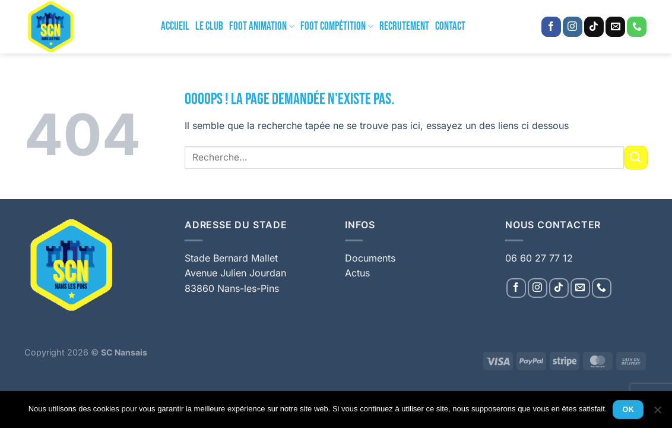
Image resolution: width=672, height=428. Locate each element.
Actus (357, 273)
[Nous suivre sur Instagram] (572, 27)
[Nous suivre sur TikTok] (594, 27)
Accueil (175, 26)
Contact (450, 26)
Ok (629, 409)
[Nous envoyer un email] (615, 27)
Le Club (209, 26)
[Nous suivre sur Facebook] (551, 27)
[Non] (657, 413)
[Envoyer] (636, 157)
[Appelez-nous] (636, 27)
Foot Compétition (336, 26)
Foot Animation (261, 26)
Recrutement (404, 26)
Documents (370, 258)
